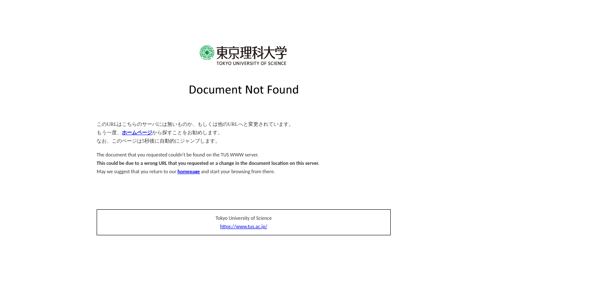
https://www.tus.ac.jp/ (243, 226)
